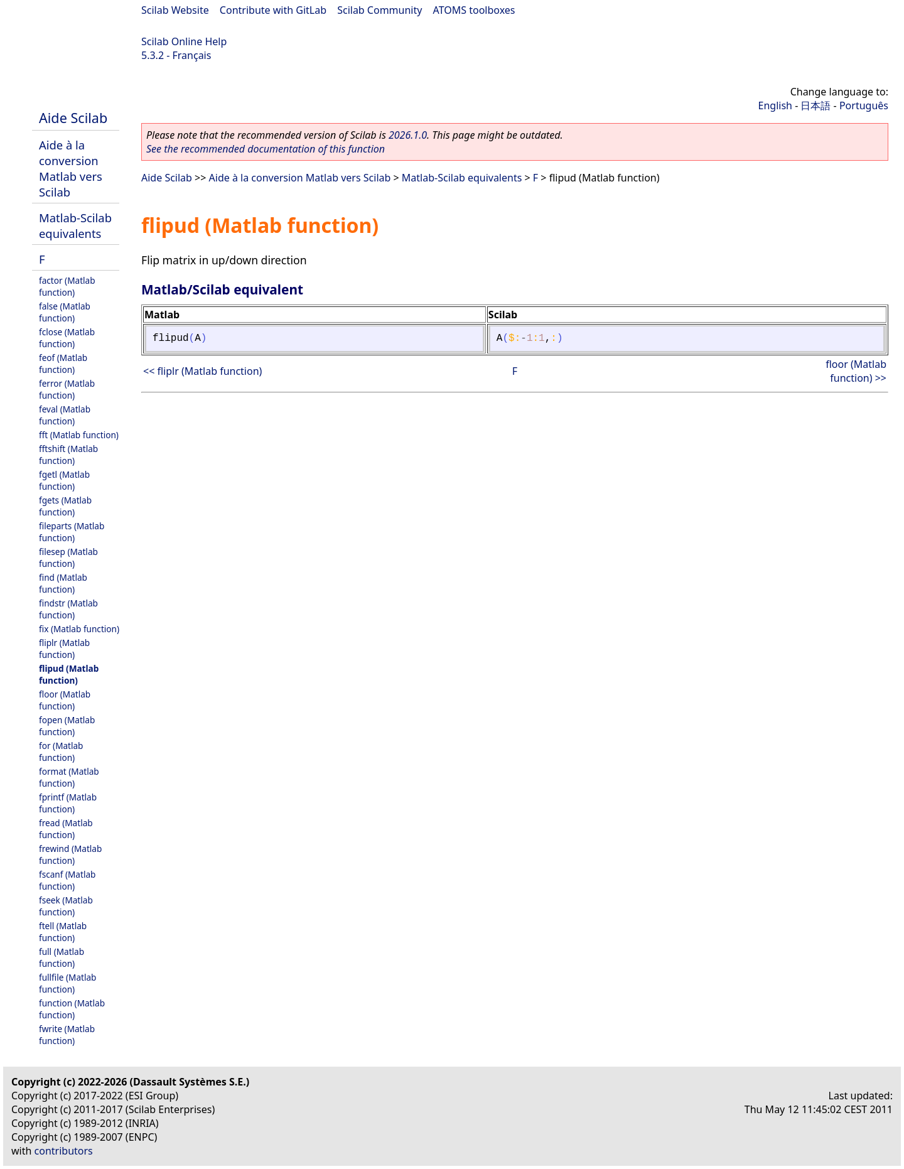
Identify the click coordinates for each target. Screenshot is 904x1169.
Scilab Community (379, 10)
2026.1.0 (408, 135)
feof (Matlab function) (63, 363)
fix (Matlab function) (79, 629)
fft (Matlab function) (79, 435)
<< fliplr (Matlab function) (202, 371)
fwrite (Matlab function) (67, 1035)
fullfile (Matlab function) (67, 983)
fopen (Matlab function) (67, 726)
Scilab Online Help (184, 41)
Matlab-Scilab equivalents (75, 225)
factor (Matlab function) (67, 286)
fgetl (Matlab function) (64, 480)
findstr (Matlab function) (68, 609)
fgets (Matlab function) (65, 506)
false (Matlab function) (64, 312)
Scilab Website (175, 10)
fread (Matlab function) (66, 829)
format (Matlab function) (69, 777)
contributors (64, 1151)
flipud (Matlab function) (69, 674)
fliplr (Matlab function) (64, 648)
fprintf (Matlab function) (68, 803)
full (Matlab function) (61, 957)
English (775, 105)
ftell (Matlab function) (63, 932)
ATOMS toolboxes (474, 10)
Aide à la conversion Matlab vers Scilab (70, 168)
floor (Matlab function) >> (856, 371)
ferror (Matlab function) (67, 389)
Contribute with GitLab (273, 10)
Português (863, 105)
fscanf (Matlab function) (67, 880)
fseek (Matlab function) (66, 906)
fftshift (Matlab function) (68, 454)
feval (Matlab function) (64, 415)
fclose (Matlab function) (67, 338)
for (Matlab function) (61, 751)
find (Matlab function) (63, 583)
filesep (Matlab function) (68, 557)
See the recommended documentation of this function (265, 149)
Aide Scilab (73, 118)
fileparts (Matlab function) (71, 532)
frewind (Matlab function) (70, 854)
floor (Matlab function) (64, 700)
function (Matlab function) (72, 1009)
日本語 (815, 105)
